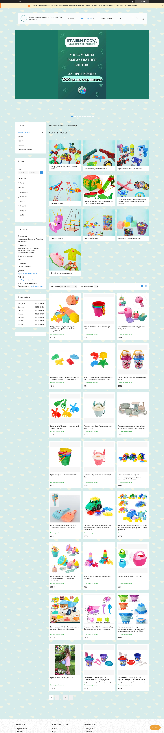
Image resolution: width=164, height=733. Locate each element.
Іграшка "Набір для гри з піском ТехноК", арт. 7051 (98, 577)
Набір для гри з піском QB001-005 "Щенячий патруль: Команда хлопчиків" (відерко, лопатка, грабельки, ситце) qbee (132, 680)
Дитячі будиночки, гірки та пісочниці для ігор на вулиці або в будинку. (99, 202)
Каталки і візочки (57, 203)
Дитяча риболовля (91, 238)
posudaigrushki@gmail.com (27, 280)
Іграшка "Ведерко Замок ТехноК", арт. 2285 (97, 328)
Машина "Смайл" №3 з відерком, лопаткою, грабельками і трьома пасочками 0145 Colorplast (129, 477)
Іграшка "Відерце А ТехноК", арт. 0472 (63, 475)
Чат (155, 727)
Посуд (54, 731)
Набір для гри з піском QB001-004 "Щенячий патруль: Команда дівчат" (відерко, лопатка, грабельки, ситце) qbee (98, 680)
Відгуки (20, 141)
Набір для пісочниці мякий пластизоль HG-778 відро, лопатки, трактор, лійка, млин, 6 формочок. (132, 527)
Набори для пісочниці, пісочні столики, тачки (64, 168)
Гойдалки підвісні (57, 238)
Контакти (21, 145)
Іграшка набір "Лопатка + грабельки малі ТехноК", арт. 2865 (64, 427)
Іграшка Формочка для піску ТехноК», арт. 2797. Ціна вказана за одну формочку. (64, 378)
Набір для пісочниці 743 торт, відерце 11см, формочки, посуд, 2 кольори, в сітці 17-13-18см (64, 578)
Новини (20, 731)
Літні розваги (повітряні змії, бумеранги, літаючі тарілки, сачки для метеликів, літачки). (132, 201)
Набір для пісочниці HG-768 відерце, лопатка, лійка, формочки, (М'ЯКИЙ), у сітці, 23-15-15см (63, 329)
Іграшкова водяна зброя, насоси (96, 169)
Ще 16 (22, 215)
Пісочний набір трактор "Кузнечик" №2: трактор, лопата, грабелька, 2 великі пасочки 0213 (97, 527)
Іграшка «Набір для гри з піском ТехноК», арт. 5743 (132, 378)
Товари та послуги (85, 18)
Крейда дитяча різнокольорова (129, 238)
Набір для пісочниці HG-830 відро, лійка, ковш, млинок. (131, 328)
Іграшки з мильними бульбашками (130, 169)
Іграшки (54, 729)
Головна (71, 18)
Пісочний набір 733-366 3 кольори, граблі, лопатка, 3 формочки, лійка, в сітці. (64, 628)
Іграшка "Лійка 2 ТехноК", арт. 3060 (130, 576)
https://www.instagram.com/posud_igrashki (36, 286)
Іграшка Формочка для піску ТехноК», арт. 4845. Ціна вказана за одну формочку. (98, 378)
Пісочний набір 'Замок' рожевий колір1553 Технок (98, 476)
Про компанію (22, 729)
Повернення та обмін (25, 149)
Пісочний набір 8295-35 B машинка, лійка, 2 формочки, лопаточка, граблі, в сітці (98, 628)
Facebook (89, 731)
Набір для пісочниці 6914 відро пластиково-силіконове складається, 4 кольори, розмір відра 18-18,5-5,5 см (131, 629)
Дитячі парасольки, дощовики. (61, 273)
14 (65, 698)
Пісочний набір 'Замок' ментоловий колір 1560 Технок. (98, 427)
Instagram (89, 729)
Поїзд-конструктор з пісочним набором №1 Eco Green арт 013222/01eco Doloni (131, 427)
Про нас (20, 136)
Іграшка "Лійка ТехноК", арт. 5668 (61, 678)
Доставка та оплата (106, 18)
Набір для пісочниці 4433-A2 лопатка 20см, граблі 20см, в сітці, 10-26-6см (63, 526)
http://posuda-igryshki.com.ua (28, 274)
